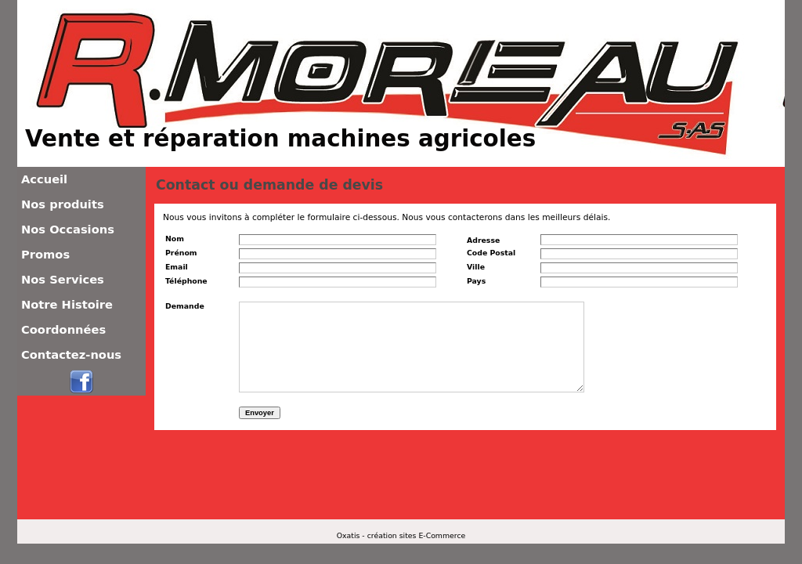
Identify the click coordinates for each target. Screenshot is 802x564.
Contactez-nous (71, 354)
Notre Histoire (67, 304)
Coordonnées (63, 329)
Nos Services (62, 279)
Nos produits (62, 204)
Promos (45, 254)
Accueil (44, 179)
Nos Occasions (67, 229)
